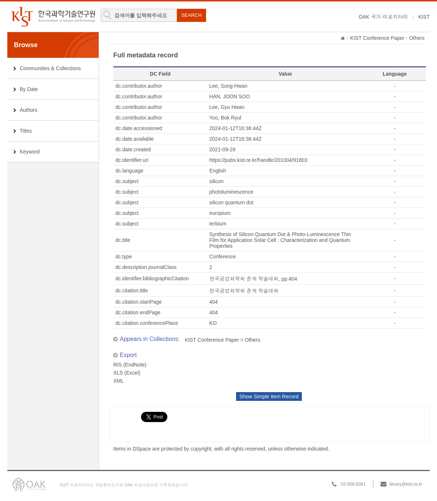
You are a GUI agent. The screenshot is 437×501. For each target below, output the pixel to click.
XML (118, 381)
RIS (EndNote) (130, 365)
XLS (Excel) (126, 373)
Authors (28, 110)
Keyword (29, 152)
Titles (26, 131)
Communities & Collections (50, 68)
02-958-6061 (353, 484)
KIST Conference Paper (377, 38)
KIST (424, 17)
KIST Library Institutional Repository (53, 17)
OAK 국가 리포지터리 (383, 17)
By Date (29, 89)
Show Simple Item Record (269, 396)
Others (417, 38)
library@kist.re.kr (406, 484)
